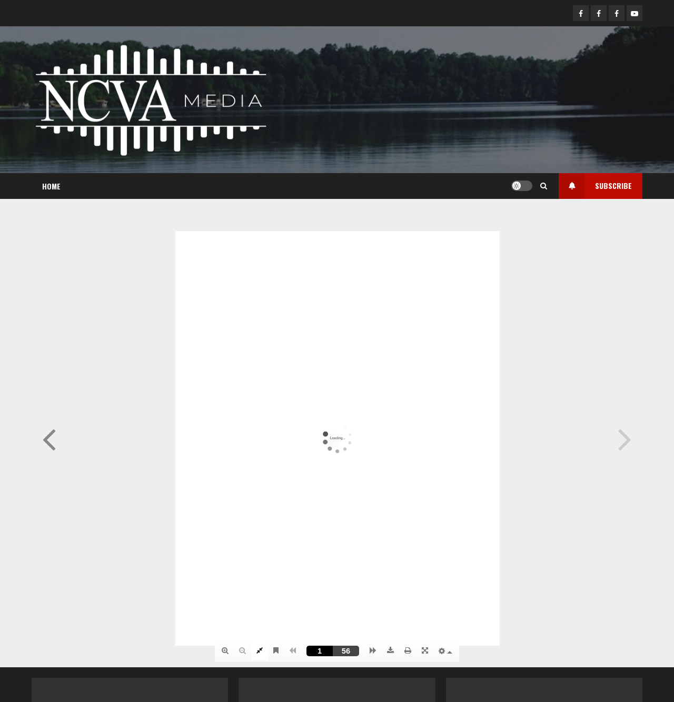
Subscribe (595, 186)
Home (51, 186)
